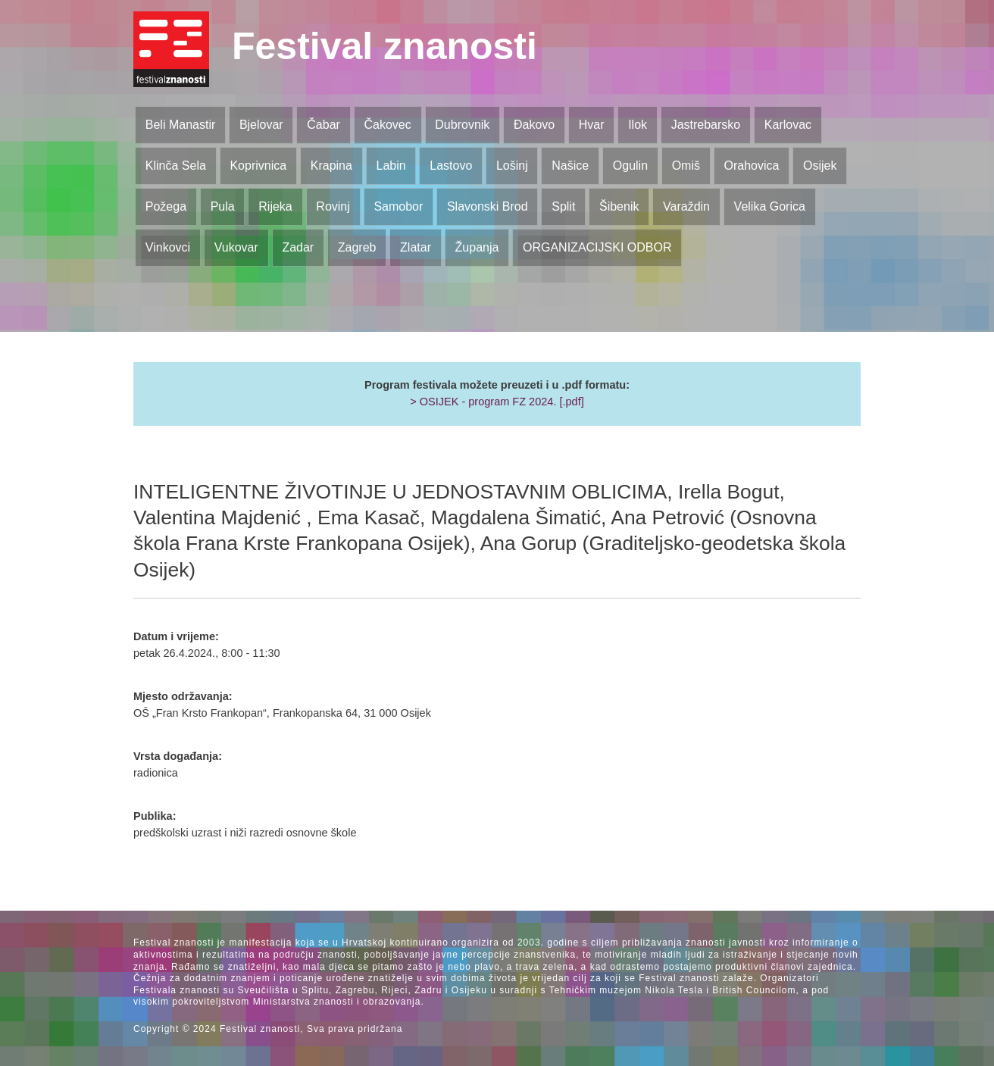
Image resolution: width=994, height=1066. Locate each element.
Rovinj (332, 206)
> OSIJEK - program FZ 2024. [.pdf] (497, 401)
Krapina (331, 165)
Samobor (398, 206)
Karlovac (787, 124)
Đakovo (534, 124)
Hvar (592, 124)
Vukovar (236, 247)
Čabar (323, 124)
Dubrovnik (462, 124)
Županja (477, 247)
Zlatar (415, 247)
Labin (390, 165)
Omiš (686, 165)
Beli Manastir (180, 124)
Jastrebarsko (706, 124)
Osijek (819, 165)
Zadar (298, 247)
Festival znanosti (384, 46)
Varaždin (686, 206)
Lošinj (512, 165)
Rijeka (275, 206)
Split (563, 206)
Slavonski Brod (487, 206)
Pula (223, 206)
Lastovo (451, 165)
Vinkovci (167, 247)
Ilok (637, 124)
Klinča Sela (175, 165)
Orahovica (752, 165)
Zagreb (357, 247)
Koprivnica (258, 165)
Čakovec (387, 124)
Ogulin (630, 165)
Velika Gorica (769, 206)
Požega (165, 206)
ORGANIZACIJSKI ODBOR (597, 247)
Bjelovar (261, 124)
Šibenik (619, 206)
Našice (570, 165)
